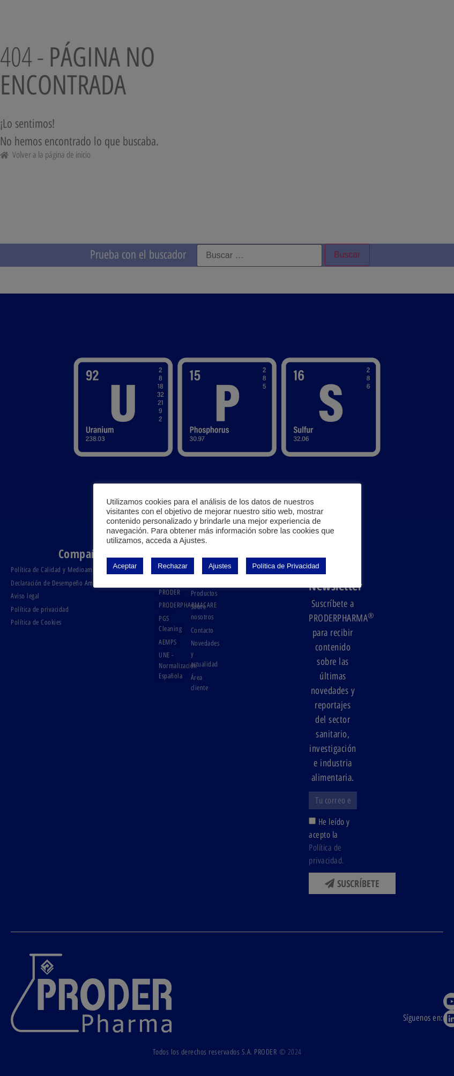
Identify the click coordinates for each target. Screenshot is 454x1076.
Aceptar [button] (125, 566)
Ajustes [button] (220, 566)
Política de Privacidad (285, 566)
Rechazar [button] (173, 566)
